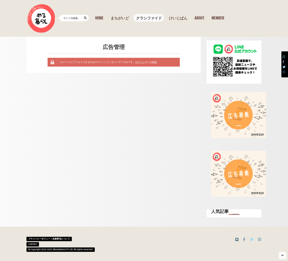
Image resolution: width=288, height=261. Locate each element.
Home (99, 18)
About (199, 18)
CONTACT (32, 244)
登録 (154, 62)
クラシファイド (149, 18)
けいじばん (178, 18)
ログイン (140, 62)
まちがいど (120, 18)
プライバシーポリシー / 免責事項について (49, 239)
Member (218, 18)
